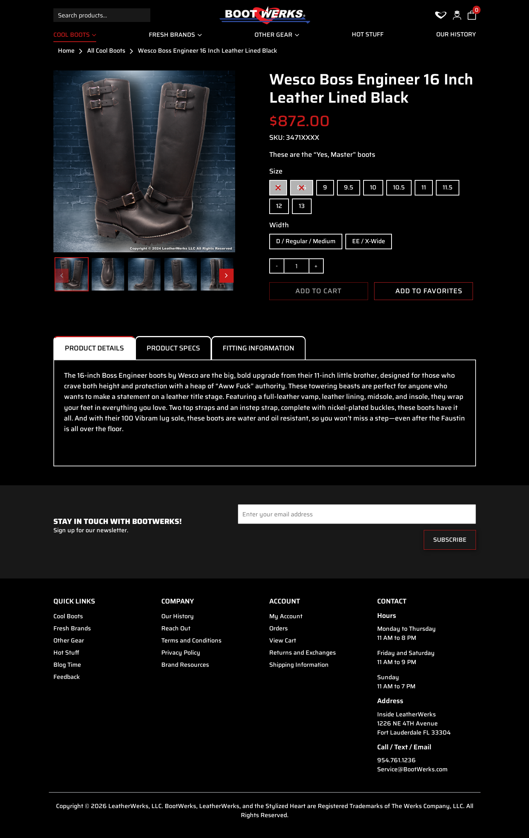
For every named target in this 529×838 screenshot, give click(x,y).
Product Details (94, 348)
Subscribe (450, 539)
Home (66, 50)
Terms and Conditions (191, 640)
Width (279, 225)
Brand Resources (185, 664)
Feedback (66, 677)
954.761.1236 (396, 760)
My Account (286, 616)
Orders (278, 628)
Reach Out (175, 628)
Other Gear (273, 34)
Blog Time (67, 664)
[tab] (94, 348)
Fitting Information (258, 348)
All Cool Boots (106, 50)
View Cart (282, 640)
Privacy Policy (180, 652)
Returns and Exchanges (302, 652)
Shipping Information (299, 664)
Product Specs (173, 348)
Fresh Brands (172, 34)
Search (143, 15)
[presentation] (284, 541)
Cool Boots (71, 34)
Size (275, 171)
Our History (456, 34)
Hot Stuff (368, 34)
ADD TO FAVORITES (423, 291)
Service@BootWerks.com (412, 769)
